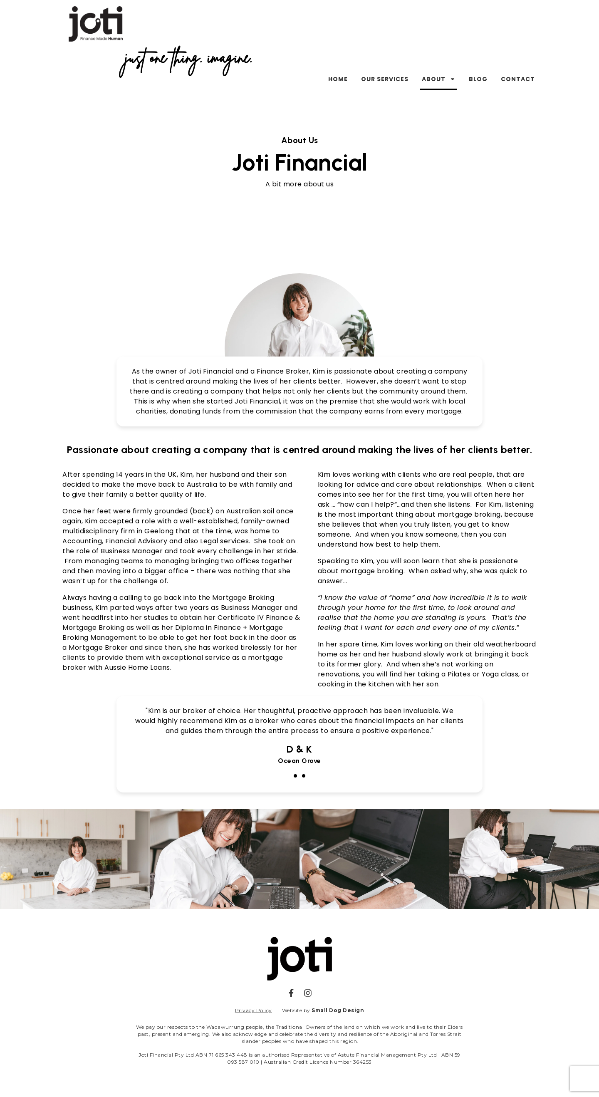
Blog (478, 79)
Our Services (384, 79)
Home (338, 79)
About (438, 79)
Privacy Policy (253, 1010)
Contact (518, 79)
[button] (295, 776)
